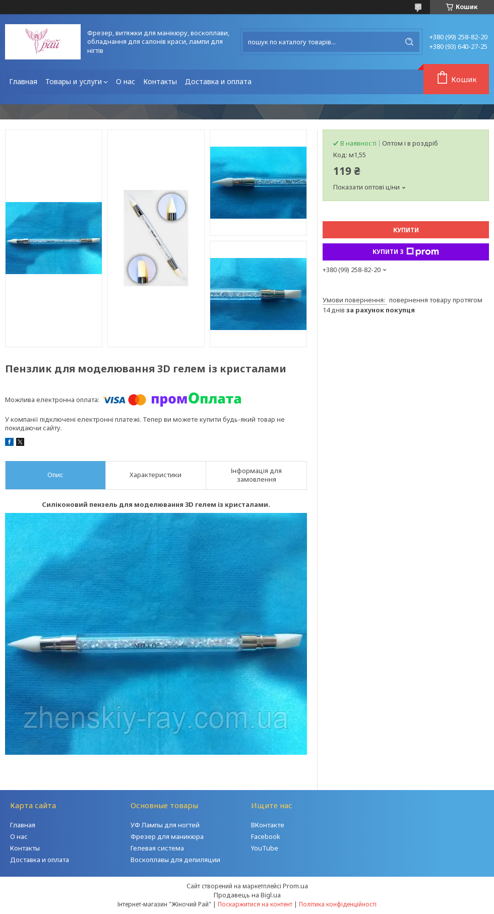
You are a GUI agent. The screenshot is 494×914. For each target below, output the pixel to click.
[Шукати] (409, 42)
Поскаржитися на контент (255, 904)
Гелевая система (157, 848)
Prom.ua (295, 885)
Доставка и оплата (218, 81)
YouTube (264, 848)
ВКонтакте (267, 824)
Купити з (406, 251)
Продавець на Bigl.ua (247, 894)
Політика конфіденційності (338, 904)
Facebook (265, 836)
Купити (406, 230)
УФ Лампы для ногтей (165, 824)
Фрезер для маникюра (167, 836)
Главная (23, 81)
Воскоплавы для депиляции (175, 859)
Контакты (160, 81)
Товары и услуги (73, 81)
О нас (125, 81)
